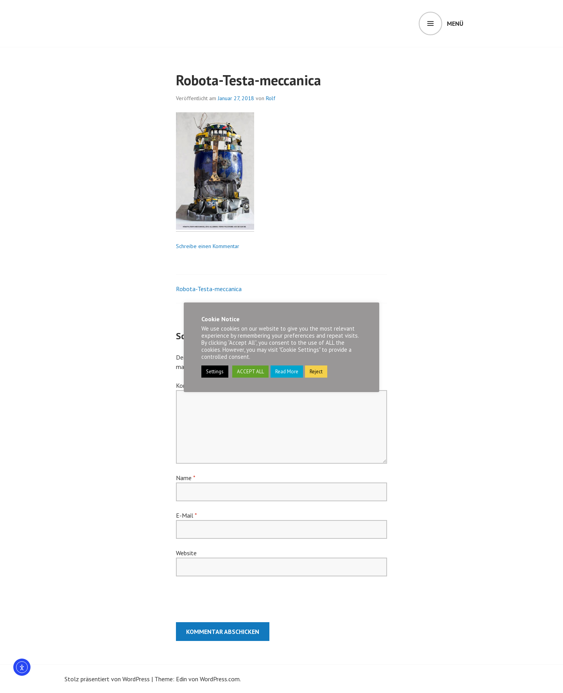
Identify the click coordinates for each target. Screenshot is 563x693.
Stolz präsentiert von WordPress (107, 679)
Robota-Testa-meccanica (209, 289)
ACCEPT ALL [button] (250, 371)
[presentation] (229, 603)
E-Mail (186, 515)
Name (185, 478)
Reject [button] (316, 371)
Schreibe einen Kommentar (207, 246)
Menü (455, 23)
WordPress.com (220, 679)
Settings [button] (215, 371)
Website (186, 553)
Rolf (270, 98)
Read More (286, 371)
